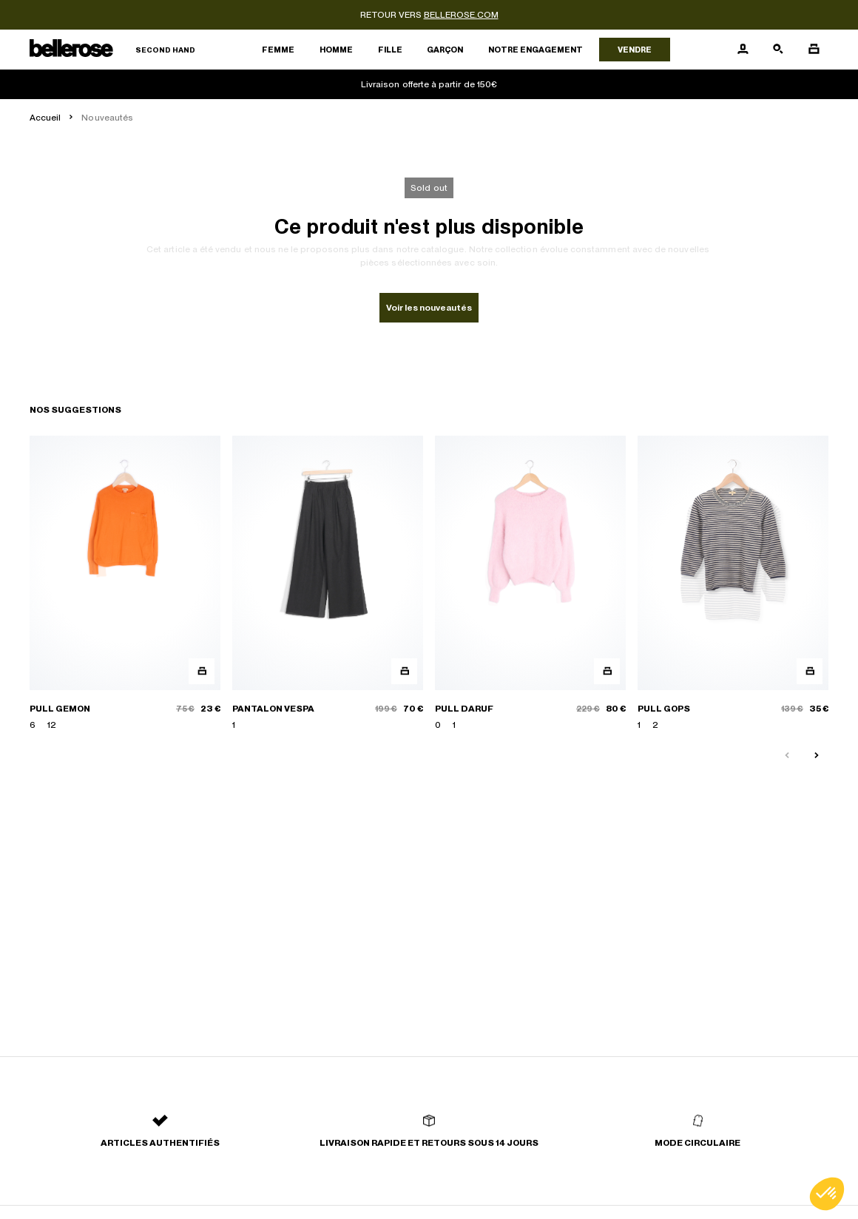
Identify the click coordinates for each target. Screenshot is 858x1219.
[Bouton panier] (813, 50)
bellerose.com (461, 15)
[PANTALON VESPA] (327, 584)
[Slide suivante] (816, 756)
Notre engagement (535, 49)
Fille (390, 49)
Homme (336, 49)
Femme (278, 49)
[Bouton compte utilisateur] (742, 50)
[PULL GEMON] (125, 584)
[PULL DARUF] (530, 584)
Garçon (445, 49)
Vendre (635, 49)
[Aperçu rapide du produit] (201, 671)
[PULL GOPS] (733, 584)
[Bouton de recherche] (778, 50)
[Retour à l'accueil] (112, 50)
